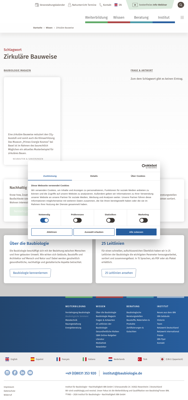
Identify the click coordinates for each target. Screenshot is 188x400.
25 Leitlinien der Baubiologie (109, 324)
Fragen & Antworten (105, 320)
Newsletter (101, 344)
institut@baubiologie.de (122, 372)
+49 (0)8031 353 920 (80, 372)
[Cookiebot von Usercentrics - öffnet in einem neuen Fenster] (144, 166)
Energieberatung (73, 328)
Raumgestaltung (72, 324)
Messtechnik (71, 320)
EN (120, 5)
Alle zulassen (136, 232)
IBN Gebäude (163, 316)
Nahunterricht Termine (84, 5)
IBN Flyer (161, 340)
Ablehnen (52, 232)
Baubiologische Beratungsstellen (134, 314)
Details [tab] (94, 176)
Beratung (141, 17)
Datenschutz (9, 389)
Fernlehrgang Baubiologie (77, 312)
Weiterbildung (96, 17)
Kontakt (107, 5)
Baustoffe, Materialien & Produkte (137, 322)
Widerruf (8, 393)
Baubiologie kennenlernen (30, 273)
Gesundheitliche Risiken (107, 328)
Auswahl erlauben (94, 232)
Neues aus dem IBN (166, 312)
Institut (163, 17)
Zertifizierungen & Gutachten (139, 328)
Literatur (100, 336)
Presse (160, 336)
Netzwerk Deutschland (167, 328)
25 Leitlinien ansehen (119, 273)
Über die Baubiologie (106, 312)
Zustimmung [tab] (50, 176)
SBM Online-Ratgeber (106, 332)
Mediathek (101, 340)
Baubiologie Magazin (105, 316)
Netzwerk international (167, 332)
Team (159, 324)
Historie (160, 320)
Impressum (9, 385)
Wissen (118, 17)
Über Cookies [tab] (138, 176)
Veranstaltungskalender (52, 5)
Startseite (37, 28)
